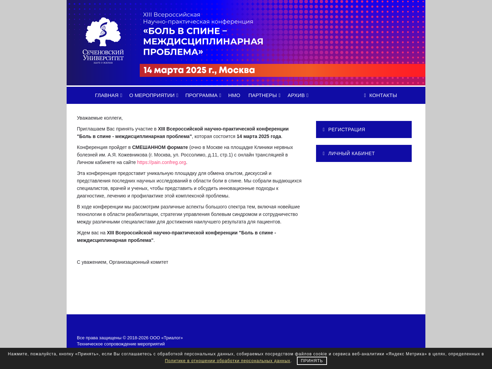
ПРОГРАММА (204, 95)
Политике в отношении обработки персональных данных (227, 360)
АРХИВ (299, 95)
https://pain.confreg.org (161, 162)
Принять (312, 360)
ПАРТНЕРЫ (265, 95)
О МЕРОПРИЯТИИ (154, 95)
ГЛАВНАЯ (109, 95)
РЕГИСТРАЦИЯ (344, 129)
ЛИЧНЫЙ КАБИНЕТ (349, 153)
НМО (234, 95)
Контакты (380, 95)
